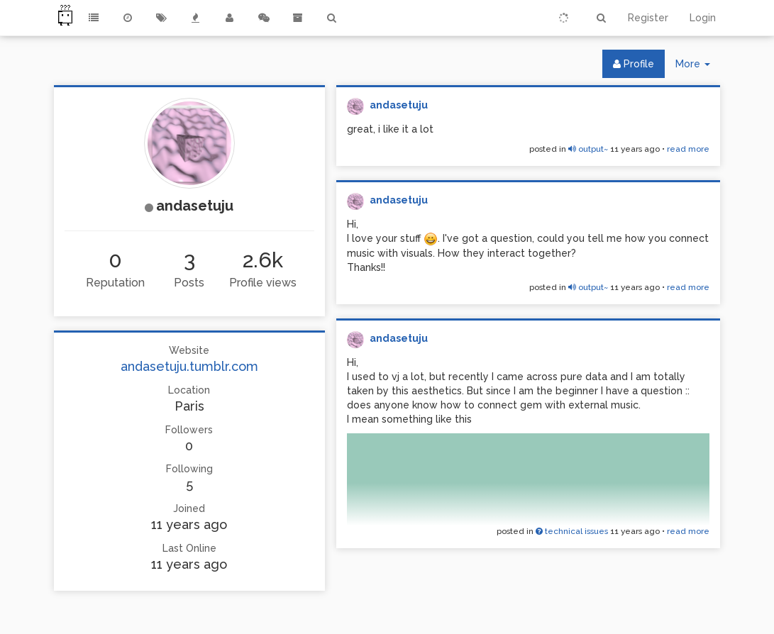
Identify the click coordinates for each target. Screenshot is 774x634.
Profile (633, 63)
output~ (588, 149)
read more (688, 149)
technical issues (572, 531)
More (698, 67)
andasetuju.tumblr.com (189, 366)
